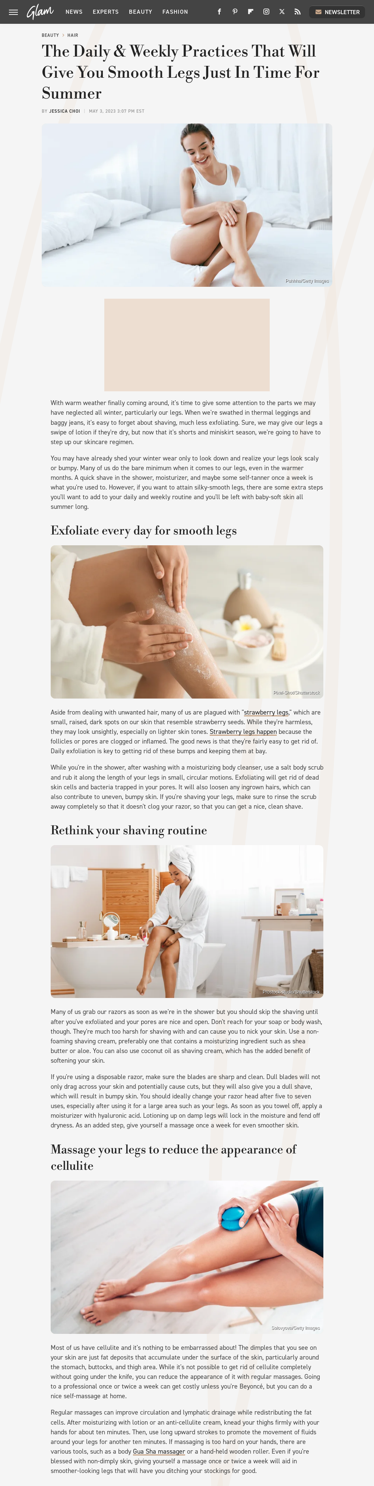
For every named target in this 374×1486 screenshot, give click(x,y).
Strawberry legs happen (243, 731)
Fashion (175, 12)
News (74, 12)
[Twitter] (282, 14)
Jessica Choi (64, 111)
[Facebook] (219, 14)
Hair (72, 35)
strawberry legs (266, 712)
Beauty (140, 12)
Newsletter (337, 12)
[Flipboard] (251, 14)
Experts (106, 12)
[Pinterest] (235, 14)
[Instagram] (266, 14)
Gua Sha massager (159, 1451)
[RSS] (298, 14)
